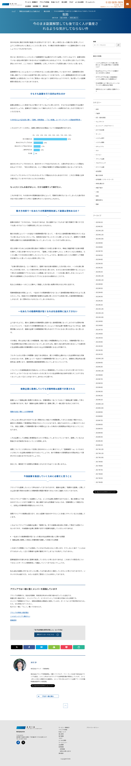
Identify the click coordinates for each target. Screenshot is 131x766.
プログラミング (101, 163)
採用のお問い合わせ (65, 751)
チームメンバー (90, 2)
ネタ (97, 150)
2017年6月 (99, 474)
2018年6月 (99, 424)
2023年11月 (99, 235)
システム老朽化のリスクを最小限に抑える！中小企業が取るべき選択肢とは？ (107, 65)
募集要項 (13, 620)
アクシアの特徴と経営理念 (19, 612)
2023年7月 (99, 251)
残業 (97, 204)
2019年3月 (99, 391)
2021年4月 (99, 342)
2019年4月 (99, 387)
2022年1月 (99, 305)
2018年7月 (99, 420)
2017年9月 (99, 462)
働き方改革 (63, 18)
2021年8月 (99, 325)
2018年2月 (99, 441)
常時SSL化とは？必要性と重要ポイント (108, 90)
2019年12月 (99, 371)
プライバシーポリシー (93, 727)
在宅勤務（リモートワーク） (105, 179)
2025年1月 (99, 222)
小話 (97, 192)
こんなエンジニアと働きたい (20, 616)
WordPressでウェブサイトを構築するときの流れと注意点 (107, 72)
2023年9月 (99, 243)
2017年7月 (99, 470)
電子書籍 (61, 736)
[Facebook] (18, 742)
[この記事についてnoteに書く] (79, 647)
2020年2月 (99, 367)
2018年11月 (99, 404)
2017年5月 (99, 478)
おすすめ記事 (100, 130)
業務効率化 (99, 200)
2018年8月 (99, 416)
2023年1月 (99, 272)
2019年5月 (99, 383)
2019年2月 (99, 396)
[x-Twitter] (23, 742)
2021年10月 (99, 317)
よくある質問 (79, 2)
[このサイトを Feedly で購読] (54, 647)
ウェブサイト (100, 122)
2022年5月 (99, 288)
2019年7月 (99, 379)
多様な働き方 (74, 18)
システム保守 (100, 138)
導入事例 (64, 2)
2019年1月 (99, 400)
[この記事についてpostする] (17, 647)
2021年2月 (99, 350)
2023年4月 (99, 259)
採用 (97, 196)
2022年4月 (99, 292)
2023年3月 (99, 263)
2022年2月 (99, 301)
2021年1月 (99, 354)
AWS (97, 109)
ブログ (71, 2)
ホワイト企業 (100, 167)
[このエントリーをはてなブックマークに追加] (41, 647)
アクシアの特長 (44, 2)
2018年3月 (99, 437)
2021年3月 (99, 346)
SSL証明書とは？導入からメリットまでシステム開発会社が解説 (108, 84)
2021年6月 (99, 334)
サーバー (98, 134)
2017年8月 (99, 466)
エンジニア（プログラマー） (105, 126)
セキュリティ (100, 146)
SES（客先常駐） (101, 117)
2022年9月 (99, 284)
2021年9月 (99, 321)
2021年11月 (99, 313)
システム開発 (100, 142)
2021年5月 (99, 338)
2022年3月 (99, 296)
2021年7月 (99, 330)
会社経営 (98, 171)
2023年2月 (99, 268)
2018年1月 (99, 445)
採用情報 (35, 6)
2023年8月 (99, 247)
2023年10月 (99, 239)
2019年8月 (99, 375)
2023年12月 (99, 230)
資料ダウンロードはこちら (48, 634)
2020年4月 (99, 363)
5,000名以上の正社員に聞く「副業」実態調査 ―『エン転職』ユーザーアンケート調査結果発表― (46, 119)
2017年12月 (99, 449)
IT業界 (98, 113)
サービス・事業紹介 (31, 2)
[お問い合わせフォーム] (127, 4)
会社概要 (28, 6)
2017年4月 (99, 482)
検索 (94, 42)
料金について (55, 2)
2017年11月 (99, 453)
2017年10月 (99, 457)
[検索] (118, 45)
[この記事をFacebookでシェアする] (29, 647)
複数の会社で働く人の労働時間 (21, 411)
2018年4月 (99, 433)
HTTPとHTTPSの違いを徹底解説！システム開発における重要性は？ (107, 78)
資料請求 (45, 6)
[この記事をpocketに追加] (66, 647)
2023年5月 (99, 255)
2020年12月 (99, 358)
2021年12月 (99, 309)
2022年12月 (99, 276)
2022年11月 (99, 280)
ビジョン (98, 155)
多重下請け (99, 188)
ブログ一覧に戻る (48, 696)
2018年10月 (99, 408)
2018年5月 (99, 429)
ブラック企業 (100, 159)
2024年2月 (99, 226)
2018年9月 (99, 412)
